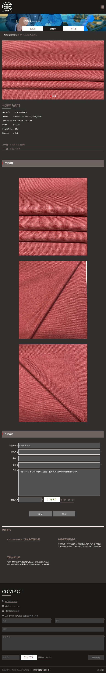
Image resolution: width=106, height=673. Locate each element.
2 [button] (53, 96)
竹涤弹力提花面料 (13, 145)
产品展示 (26, 35)
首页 (19, 35)
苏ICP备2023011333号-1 (41, 670)
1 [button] (50, 96)
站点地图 (100, 670)
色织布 (32, 29)
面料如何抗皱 (13, 557)
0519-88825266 (11, 601)
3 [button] (55, 96)
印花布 (73, 29)
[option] (53, 22)
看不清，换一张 (67, 500)
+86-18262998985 (12, 611)
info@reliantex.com (12, 606)
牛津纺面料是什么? (67, 539)
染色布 (53, 29)
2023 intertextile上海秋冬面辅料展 (23, 539)
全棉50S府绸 (11, 149)
